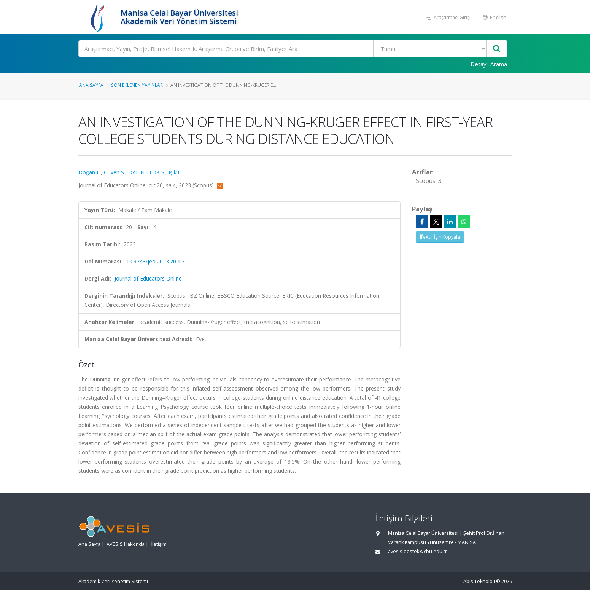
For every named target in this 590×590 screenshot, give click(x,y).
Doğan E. (89, 172)
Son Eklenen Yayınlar (137, 85)
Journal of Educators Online (148, 278)
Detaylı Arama (489, 64)
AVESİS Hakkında (126, 544)
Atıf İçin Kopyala (440, 237)
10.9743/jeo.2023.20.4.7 (155, 261)
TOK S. (157, 172)
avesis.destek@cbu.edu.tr (417, 551)
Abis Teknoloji (479, 581)
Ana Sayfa (91, 85)
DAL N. (137, 172)
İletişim (159, 544)
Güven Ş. (114, 172)
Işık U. (176, 172)
